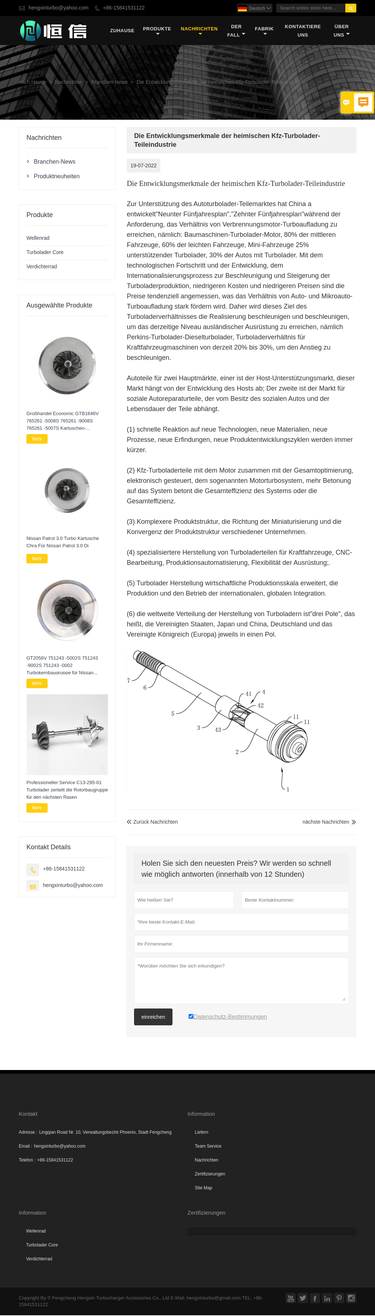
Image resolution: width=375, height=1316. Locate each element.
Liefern (201, 1133)
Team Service (208, 1147)
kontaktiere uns (303, 30)
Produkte (157, 31)
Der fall (236, 30)
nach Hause (32, 82)
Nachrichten (199, 31)
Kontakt (28, 1114)
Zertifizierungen (210, 1174)
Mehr (37, 439)
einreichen (153, 1018)
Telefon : (27, 1160)
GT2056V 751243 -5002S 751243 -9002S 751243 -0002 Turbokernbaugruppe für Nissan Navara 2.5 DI (62, 666)
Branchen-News (109, 82)
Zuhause (122, 30)
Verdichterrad (41, 267)
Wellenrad (37, 238)
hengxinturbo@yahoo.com (59, 8)
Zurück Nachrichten (152, 822)
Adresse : (28, 1133)
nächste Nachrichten (325, 822)
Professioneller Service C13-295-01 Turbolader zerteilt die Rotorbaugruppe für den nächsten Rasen (67, 790)
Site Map (203, 1188)
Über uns (342, 30)
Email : (25, 1147)
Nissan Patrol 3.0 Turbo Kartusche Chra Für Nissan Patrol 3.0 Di (62, 542)
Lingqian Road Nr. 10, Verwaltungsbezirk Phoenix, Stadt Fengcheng (105, 1133)
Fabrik (264, 31)
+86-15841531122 (124, 8)
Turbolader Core (44, 253)
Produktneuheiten (56, 176)
